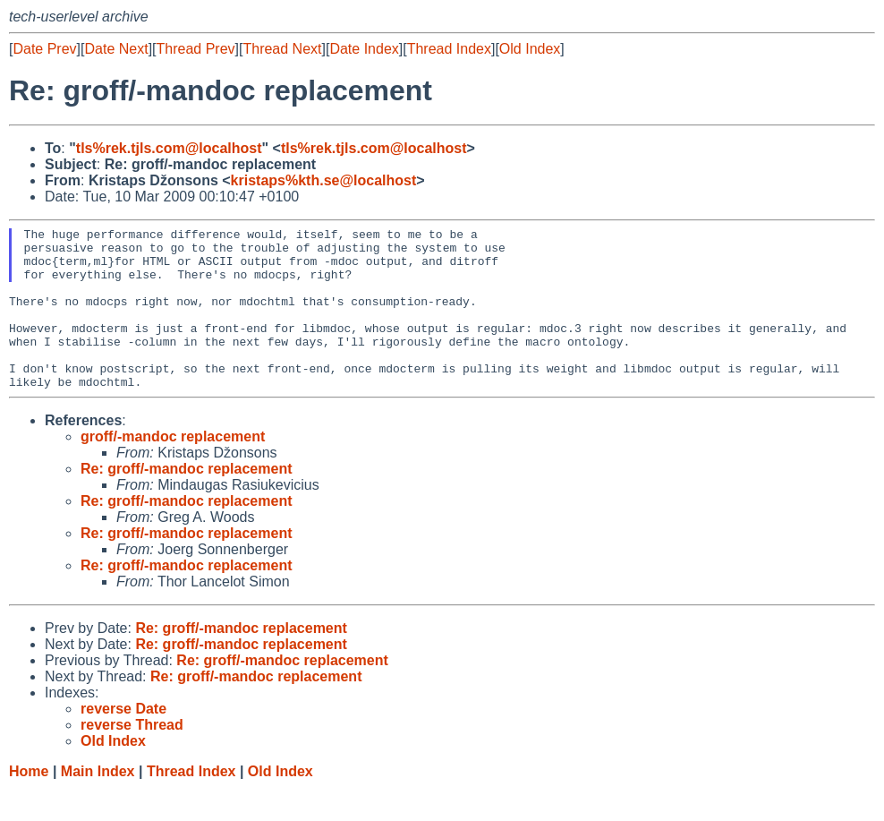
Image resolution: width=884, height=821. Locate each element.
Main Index (98, 803)
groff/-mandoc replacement (173, 468)
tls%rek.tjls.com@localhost (169, 148)
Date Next (116, 48)
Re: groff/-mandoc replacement (186, 501)
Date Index (363, 48)
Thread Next (281, 48)
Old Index (529, 48)
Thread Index (449, 48)
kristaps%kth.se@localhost (324, 180)
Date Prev (44, 48)
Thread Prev (196, 48)
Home (28, 803)
